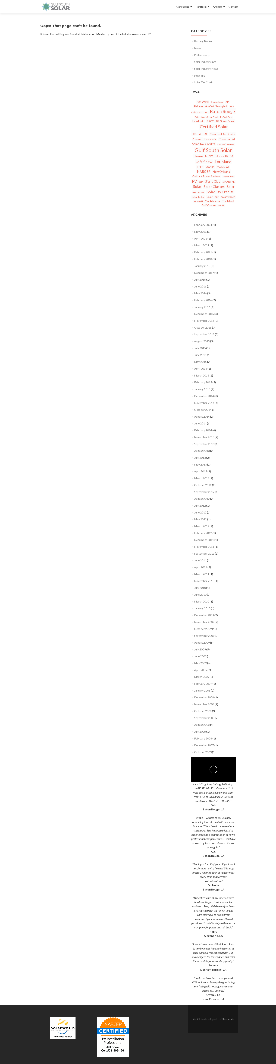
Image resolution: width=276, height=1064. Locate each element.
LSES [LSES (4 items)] (200, 167)
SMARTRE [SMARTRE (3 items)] (228, 181)
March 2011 (201, 574)
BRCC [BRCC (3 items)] (210, 121)
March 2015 (201, 375)
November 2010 (204, 580)
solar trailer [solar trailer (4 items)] (228, 196)
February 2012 (203, 533)
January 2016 (202, 307)
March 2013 (201, 478)
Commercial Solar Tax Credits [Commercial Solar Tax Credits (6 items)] (213, 141)
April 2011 (200, 567)
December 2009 (204, 615)
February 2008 (203, 738)
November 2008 (204, 704)
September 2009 (204, 635)
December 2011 (204, 539)
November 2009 (204, 622)
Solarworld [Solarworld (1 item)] (198, 201)
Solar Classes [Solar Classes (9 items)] (214, 186)
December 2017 (204, 272)
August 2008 (202, 724)
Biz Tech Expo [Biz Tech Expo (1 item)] (226, 117)
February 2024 (203, 224)
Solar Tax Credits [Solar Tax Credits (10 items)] (220, 192)
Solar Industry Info (205, 61)
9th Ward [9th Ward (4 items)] (203, 101)
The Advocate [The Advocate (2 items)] (212, 201)
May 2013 (200, 464)
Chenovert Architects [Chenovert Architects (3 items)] (222, 134)
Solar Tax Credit (204, 82)
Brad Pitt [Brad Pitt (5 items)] (198, 121)
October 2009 (203, 628)
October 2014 (203, 409)
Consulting (182, 6)
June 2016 (200, 286)
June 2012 (200, 512)
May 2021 (200, 231)
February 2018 (203, 259)
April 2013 (200, 471)
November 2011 (204, 546)
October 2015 (203, 327)
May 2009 (200, 663)
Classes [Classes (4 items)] (197, 139)
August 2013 (202, 450)
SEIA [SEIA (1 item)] (201, 182)
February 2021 (203, 252)
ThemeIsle (227, 1019)
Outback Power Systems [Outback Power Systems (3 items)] (206, 176)
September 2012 (204, 491)
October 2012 (203, 485)
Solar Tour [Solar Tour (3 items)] (213, 196)
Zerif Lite (198, 1019)
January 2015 (202, 389)
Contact (233, 6)
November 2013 (204, 437)
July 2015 (200, 348)
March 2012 (201, 526)
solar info (199, 75)
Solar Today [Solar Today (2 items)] (198, 197)
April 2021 (200, 238)
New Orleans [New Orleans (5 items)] (221, 171)
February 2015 (203, 382)
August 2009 (202, 642)
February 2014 (203, 430)
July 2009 (200, 649)
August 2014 (202, 416)
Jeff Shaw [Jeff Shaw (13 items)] (204, 161)
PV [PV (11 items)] (194, 181)
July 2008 (200, 731)
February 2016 (203, 300)
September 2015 (204, 334)
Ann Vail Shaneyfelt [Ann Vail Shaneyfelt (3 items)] (216, 106)
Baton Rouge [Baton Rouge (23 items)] (222, 111)
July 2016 (200, 279)
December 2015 (204, 313)
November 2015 (204, 320)
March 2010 (201, 601)
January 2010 (202, 608)
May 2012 (200, 519)
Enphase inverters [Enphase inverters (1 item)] (225, 144)
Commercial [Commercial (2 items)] (210, 139)
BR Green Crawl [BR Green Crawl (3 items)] (225, 121)
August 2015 (202, 341)
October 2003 (203, 752)
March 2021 (201, 245)
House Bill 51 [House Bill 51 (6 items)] (224, 156)
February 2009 (203, 683)
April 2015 (200, 368)
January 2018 (202, 265)
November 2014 (204, 402)
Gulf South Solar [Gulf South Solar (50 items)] (213, 150)
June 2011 (200, 560)
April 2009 (200, 670)
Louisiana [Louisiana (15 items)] (223, 161)
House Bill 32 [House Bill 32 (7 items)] (203, 156)
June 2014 (200, 423)
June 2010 (200, 594)
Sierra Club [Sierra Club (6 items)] (212, 181)
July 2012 (200, 505)
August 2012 (202, 498)
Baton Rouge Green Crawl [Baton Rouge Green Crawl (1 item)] (206, 117)
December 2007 (204, 745)
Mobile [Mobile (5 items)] (209, 167)
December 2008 (204, 697)
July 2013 (200, 457)
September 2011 (204, 553)
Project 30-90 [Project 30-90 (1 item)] (228, 176)
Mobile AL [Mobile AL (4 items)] (223, 167)
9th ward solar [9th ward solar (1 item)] (217, 102)
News (197, 48)
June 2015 (200, 354)
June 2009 (200, 656)
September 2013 (204, 444)
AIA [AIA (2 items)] (227, 102)
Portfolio (201, 6)
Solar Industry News (206, 68)
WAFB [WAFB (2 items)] (221, 205)
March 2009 (201, 676)
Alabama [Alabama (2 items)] (198, 106)
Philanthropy (202, 55)
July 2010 (200, 587)
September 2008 (204, 717)
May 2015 (200, 361)
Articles (217, 6)
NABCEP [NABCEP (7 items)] (203, 171)
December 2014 (204, 396)
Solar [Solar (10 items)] (197, 186)
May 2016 (200, 293)
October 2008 (203, 711)
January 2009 (202, 690)
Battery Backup (203, 41)
